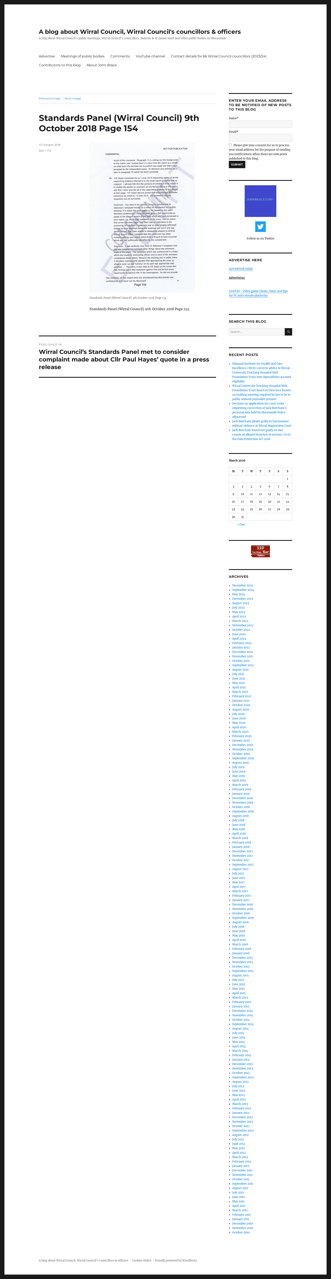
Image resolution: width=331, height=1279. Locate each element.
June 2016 (239, 931)
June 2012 (238, 1144)
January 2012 (241, 1166)
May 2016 (238, 935)
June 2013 (238, 1090)
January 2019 (241, 794)
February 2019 (241, 789)
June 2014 (238, 1037)
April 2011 (238, 1206)
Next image (73, 98)
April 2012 (239, 1152)
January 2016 (241, 953)
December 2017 (242, 851)
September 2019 (243, 758)
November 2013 (242, 1068)
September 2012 (243, 1130)
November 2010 (242, 1228)
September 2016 (243, 918)
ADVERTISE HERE (241, 269)
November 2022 (243, 625)
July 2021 (238, 674)
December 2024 (242, 585)
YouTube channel (150, 56)
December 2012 (242, 1117)
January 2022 (241, 647)
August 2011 (240, 1188)
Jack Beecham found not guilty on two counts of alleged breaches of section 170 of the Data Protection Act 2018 (261, 434)
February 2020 (242, 736)
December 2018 (242, 798)
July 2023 (238, 607)
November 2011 (242, 1175)
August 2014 (240, 1028)
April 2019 (239, 780)
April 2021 (239, 687)
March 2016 (240, 944)
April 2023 (239, 616)
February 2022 (242, 643)
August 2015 (240, 975)
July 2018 (238, 820)
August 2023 (240, 603)
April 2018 (239, 833)
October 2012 (241, 1126)
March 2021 (240, 692)
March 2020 (240, 732)
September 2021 (243, 665)
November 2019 (242, 749)
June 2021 (238, 678)
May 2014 (238, 1042)
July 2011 (238, 1192)
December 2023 (242, 599)
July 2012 (238, 1139)
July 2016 (238, 926)
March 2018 (240, 838)
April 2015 (239, 993)
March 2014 (240, 1051)
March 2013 (240, 1104)
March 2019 (240, 785)
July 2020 (238, 714)
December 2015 (242, 958)
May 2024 (238, 594)
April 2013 (239, 1099)
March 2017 (240, 891)
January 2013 (240, 1113)
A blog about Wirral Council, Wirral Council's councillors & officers (140, 31)
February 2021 (241, 696)
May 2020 (238, 723)
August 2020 (240, 709)
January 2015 (241, 1006)
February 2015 (241, 1002)
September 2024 (243, 590)
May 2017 (238, 882)
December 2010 (242, 1223)
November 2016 (242, 909)
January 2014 (241, 1059)
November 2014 (242, 1015)
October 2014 (241, 1020)
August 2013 (240, 1082)
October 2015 (241, 966)
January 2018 (241, 847)
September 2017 (243, 864)
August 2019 (240, 763)
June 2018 (238, 825)
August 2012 (240, 1135)
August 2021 (240, 669)
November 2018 (242, 802)
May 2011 (238, 1201)
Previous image (49, 98)
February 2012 (241, 1161)
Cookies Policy (141, 1260)
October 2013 (241, 1073)
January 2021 (241, 700)
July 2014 (238, 1033)
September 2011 (242, 1184)
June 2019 (239, 771)
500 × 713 (45, 150)
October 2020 (241, 705)
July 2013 (238, 1086)
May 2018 (238, 829)
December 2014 (242, 1011)
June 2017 (238, 878)
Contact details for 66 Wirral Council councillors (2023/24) (219, 56)
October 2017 (241, 860)
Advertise (47, 56)
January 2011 (240, 1219)
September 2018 (243, 811)
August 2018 (240, 816)
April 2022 (239, 638)
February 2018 (241, 842)
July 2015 (238, 980)
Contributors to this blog (60, 65)
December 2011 (242, 1170)
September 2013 (243, 1077)
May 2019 (238, 776)
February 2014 (241, 1055)
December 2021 (242, 652)
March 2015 (240, 997)
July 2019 (238, 767)
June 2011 (238, 1197)
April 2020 (239, 727)
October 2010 (241, 1232)
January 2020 (241, 740)
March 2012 (240, 1157)
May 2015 (238, 989)
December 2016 (242, 904)
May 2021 (238, 683)
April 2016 (239, 940)
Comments (120, 56)
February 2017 (241, 895)
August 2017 (240, 869)
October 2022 (241, 630)
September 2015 (243, 971)
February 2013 (241, 1108)
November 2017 (242, 856)
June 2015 (238, 984)
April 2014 (239, 1046)
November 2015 (242, 962)
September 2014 (243, 1024)
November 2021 (242, 656)
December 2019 (242, 745)
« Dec (241, 524)
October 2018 (241, 807)
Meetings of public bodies (82, 56)
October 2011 (240, 1179)
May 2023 (238, 612)
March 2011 (240, 1210)
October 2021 (241, 661)
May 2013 (238, 1095)
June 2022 (239, 634)
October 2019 (241, 754)
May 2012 (238, 1148)
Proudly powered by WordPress (176, 1260)
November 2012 (242, 1121)
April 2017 (239, 887)
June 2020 (239, 718)
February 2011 (241, 1215)
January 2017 (241, 900)
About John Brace (102, 65)
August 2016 (240, 922)
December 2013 (242, 1064)
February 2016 (241, 949)
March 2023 (240, 621)
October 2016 (241, 913)
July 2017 (238, 873)
